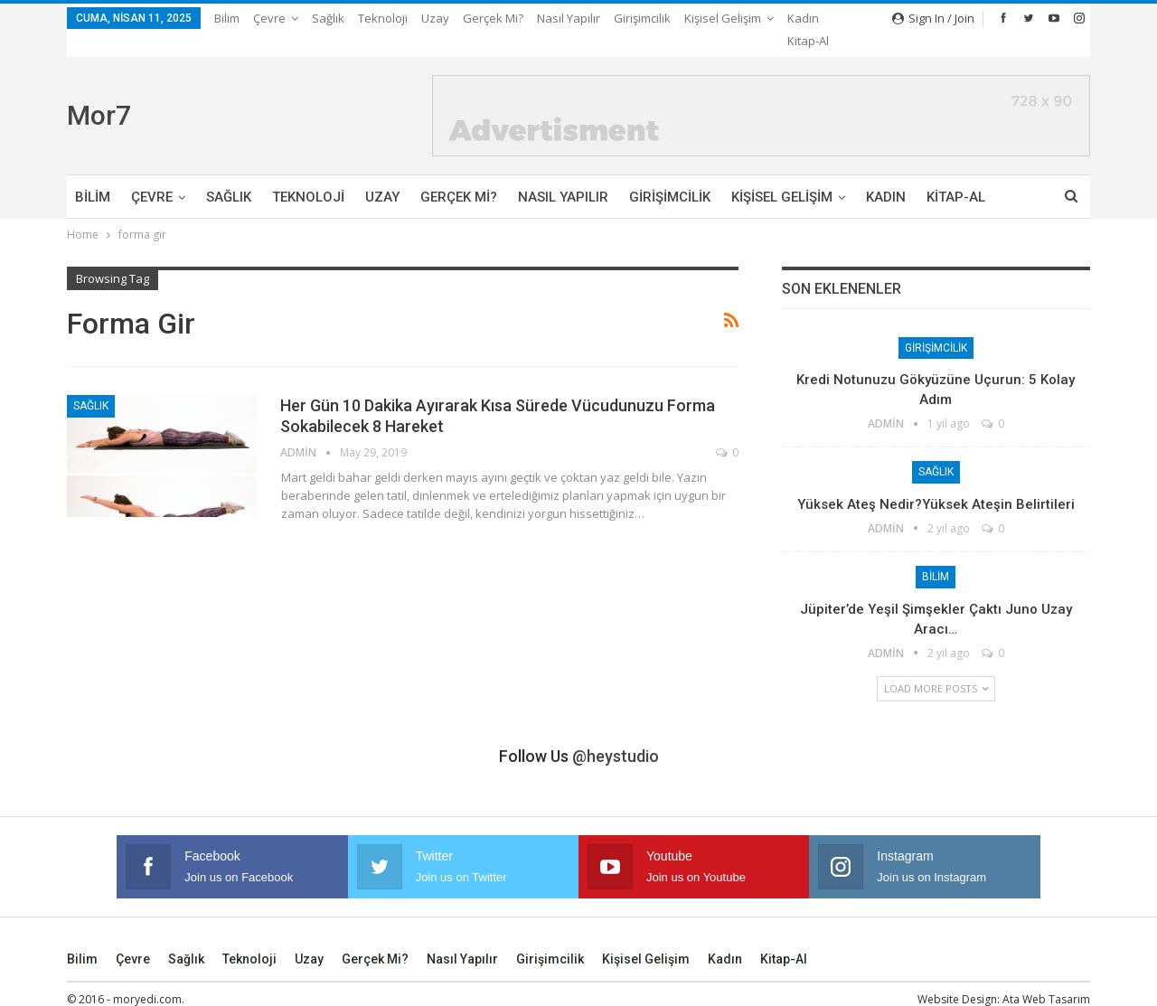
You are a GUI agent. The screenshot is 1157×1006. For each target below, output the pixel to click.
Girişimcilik (642, 18)
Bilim (227, 18)
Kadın (886, 175)
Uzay (435, 18)
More (703, 18)
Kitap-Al (956, 175)
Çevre (269, 18)
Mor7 (99, 93)
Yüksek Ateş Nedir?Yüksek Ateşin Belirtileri (936, 483)
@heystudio (615, 734)
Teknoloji (383, 18)
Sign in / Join (933, 18)
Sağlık (328, 18)
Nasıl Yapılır (568, 18)
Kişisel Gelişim (781, 175)
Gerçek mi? (493, 18)
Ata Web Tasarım (1046, 977)
